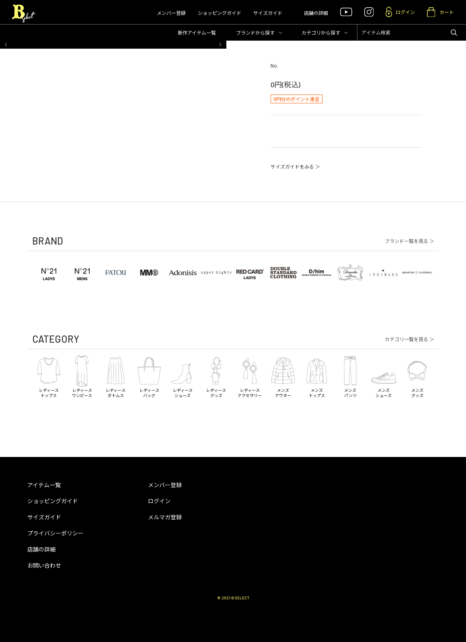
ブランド (255, 32)
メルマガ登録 (165, 517)
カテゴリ (321, 32)
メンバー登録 (171, 12)
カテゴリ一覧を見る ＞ (409, 339)
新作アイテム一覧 (197, 32)
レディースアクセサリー (249, 376)
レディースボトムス (115, 376)
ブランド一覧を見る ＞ (409, 241)
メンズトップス (316, 376)
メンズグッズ (417, 376)
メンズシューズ (383, 376)
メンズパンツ (350, 376)
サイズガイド (267, 12)
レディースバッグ (149, 376)
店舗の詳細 (316, 12)
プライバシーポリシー (55, 533)
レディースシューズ (182, 376)
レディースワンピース (82, 376)
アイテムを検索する (454, 33)
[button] (6, 45)
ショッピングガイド (219, 12)
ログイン (159, 501)
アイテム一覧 (44, 485)
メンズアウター (283, 376)
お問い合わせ (44, 565)
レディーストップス (49, 376)
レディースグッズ (216, 376)
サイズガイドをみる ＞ (295, 166)
